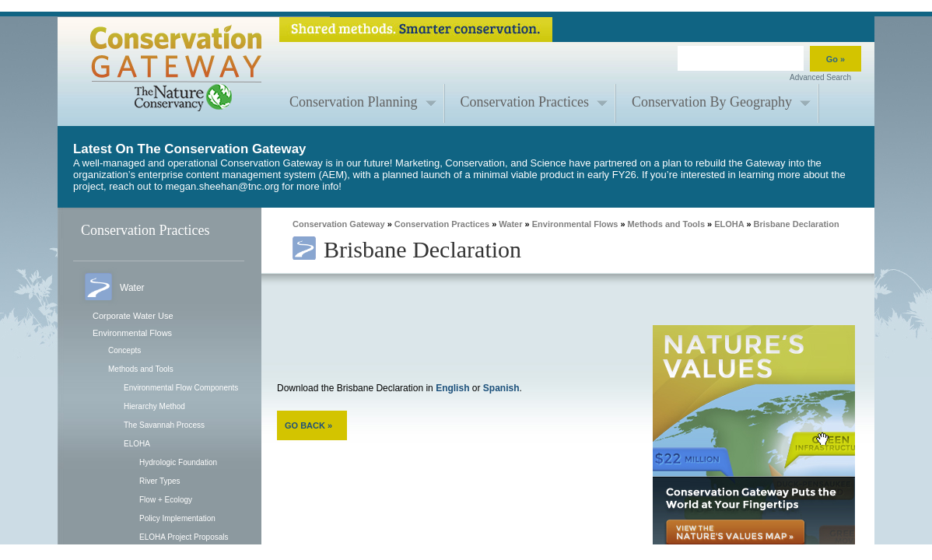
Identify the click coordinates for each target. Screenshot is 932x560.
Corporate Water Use (133, 315)
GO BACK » (308, 425)
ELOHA (137, 443)
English (452, 388)
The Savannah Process (164, 425)
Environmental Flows (132, 333)
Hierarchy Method (154, 406)
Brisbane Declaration (796, 224)
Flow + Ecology (165, 499)
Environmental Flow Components (181, 387)
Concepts (124, 350)
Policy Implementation (177, 518)
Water (510, 224)
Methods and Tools (140, 369)
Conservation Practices (525, 102)
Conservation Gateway (339, 224)
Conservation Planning (353, 102)
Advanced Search (820, 77)
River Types (159, 481)
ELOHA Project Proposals (184, 537)
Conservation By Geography (712, 102)
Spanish (501, 388)
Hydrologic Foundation (178, 462)
